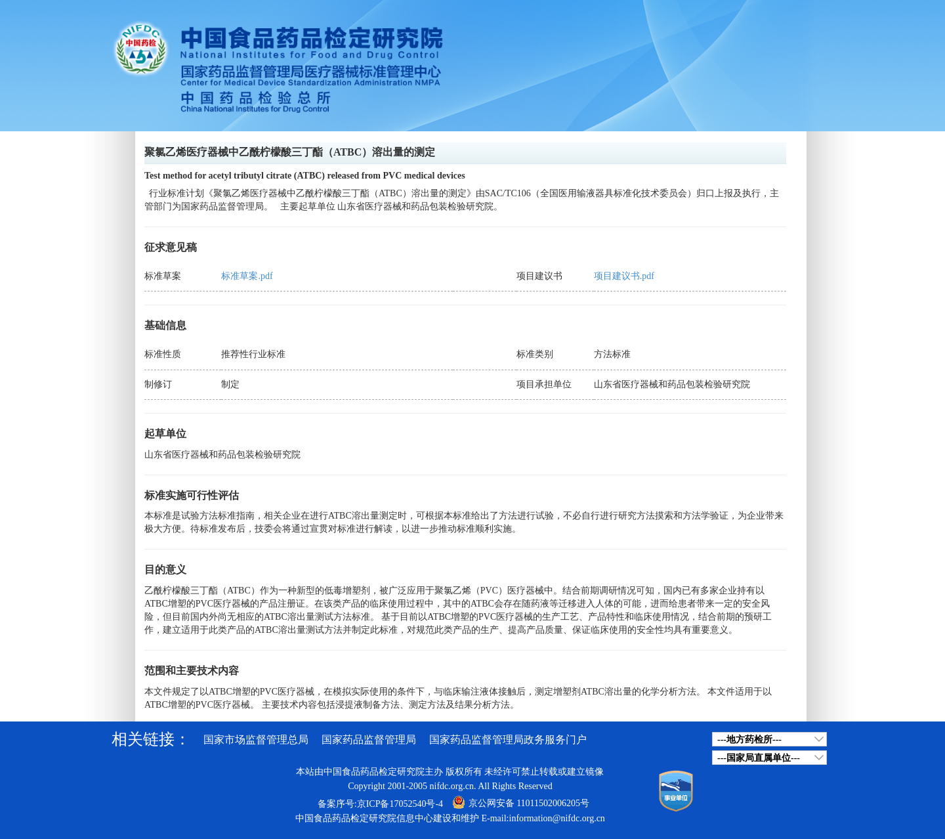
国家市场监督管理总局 (255, 739)
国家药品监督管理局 (369, 739)
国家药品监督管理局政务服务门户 (508, 739)
